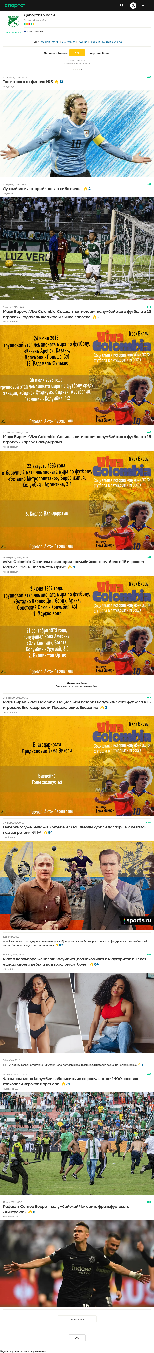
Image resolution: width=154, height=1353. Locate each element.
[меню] (144, 6)
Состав (45, 42)
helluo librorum (10, 321)
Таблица (82, 42)
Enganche (8, 193)
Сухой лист (9, 837)
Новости (95, 42)
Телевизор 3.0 (10, 1088)
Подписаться (13, 32)
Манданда (8, 86)
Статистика (68, 42)
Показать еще (77, 1318)
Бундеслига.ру (10, 1216)
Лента (36, 42)
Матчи (55, 42)
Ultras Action (9, 969)
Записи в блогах (112, 42)
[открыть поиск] (122, 5)
